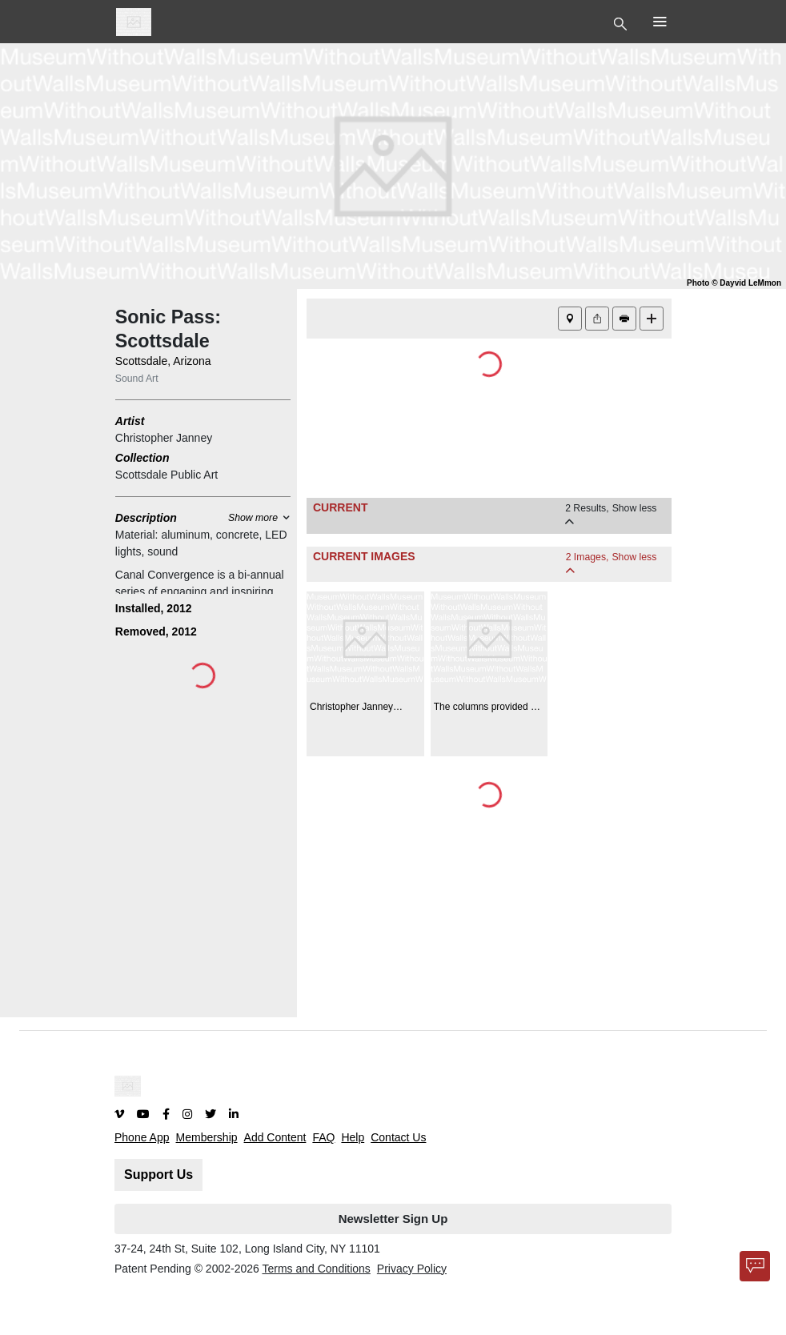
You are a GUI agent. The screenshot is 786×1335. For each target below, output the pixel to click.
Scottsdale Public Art (166, 474)
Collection (142, 457)
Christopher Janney (163, 437)
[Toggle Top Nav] (622, 22)
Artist (130, 421)
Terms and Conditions (316, 1268)
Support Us (158, 1174)
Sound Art (136, 378)
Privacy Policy (412, 1268)
